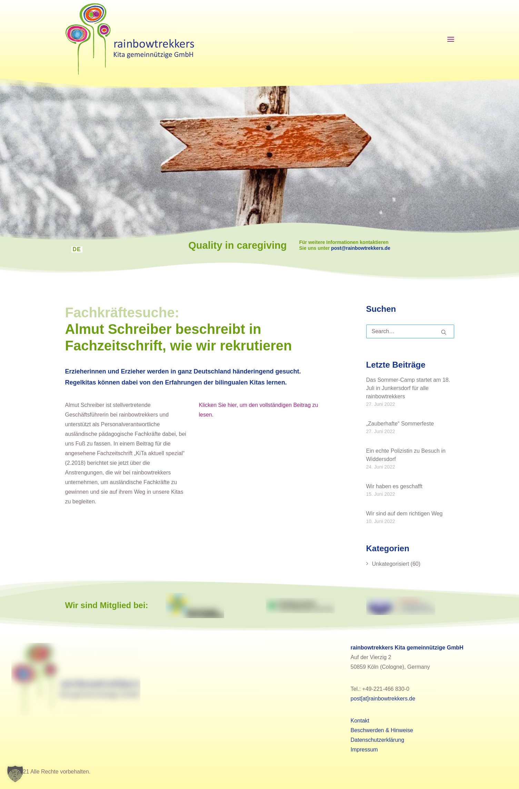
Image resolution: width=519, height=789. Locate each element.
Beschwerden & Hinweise (382, 730)
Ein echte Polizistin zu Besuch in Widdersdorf (406, 455)
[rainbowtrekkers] (129, 39)
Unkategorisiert (390, 564)
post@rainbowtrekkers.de (367, 248)
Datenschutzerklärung (378, 740)
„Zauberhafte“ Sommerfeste (400, 423)
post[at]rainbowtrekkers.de (383, 698)
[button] (15, 774)
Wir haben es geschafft (394, 486)
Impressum (364, 749)
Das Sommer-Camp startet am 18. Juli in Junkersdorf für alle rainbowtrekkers (408, 388)
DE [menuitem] (77, 249)
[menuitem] (77, 249)
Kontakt (360, 721)
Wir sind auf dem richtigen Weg (404, 513)
